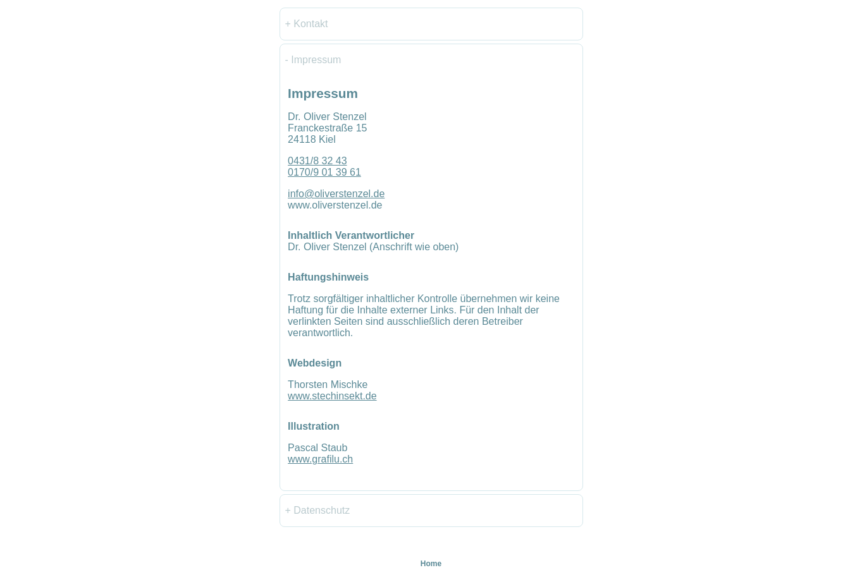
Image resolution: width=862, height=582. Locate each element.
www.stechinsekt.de (332, 396)
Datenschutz (321, 510)
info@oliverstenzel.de (336, 193)
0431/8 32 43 (317, 160)
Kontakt (310, 23)
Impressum (316, 59)
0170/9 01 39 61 (324, 172)
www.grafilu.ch (320, 459)
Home (431, 563)
